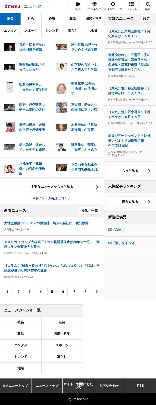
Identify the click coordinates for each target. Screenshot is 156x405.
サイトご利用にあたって (78, 385)
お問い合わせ (109, 385)
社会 (31, 18)
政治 (72, 18)
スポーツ (31, 30)
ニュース (33, 6)
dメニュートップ (15, 385)
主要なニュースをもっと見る (52, 186)
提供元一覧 (89, 210)
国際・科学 (94, 18)
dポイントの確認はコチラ (52, 198)
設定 (146, 18)
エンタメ (10, 30)
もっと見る (130, 170)
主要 (10, 18)
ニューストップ (47, 385)
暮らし (73, 30)
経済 (52, 18)
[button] (131, 6)
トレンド (51, 30)
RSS (140, 385)
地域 (93, 30)
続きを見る (130, 201)
